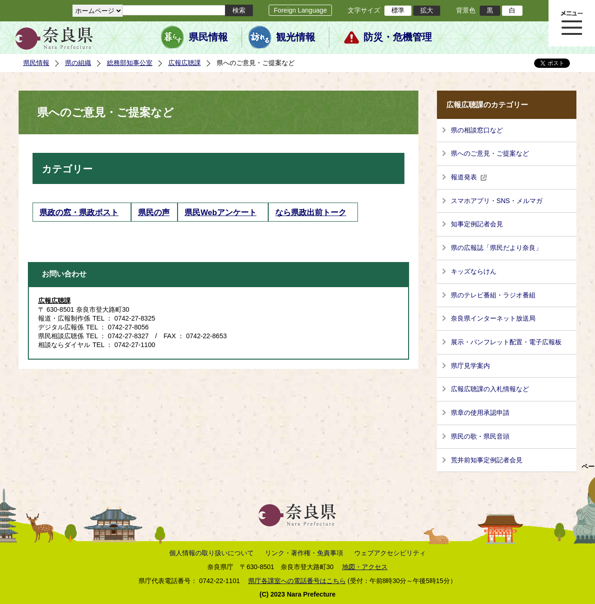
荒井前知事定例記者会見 (486, 460)
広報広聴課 (184, 62)
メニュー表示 (572, 23)
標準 (397, 10)
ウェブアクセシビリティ (390, 553)
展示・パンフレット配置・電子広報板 (506, 342)
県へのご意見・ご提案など (490, 153)
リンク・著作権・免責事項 (304, 553)
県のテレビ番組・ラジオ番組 (493, 295)
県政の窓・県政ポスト (79, 212)
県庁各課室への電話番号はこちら (297, 580)
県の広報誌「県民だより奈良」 (496, 247)
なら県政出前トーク (310, 212)
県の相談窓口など (477, 130)
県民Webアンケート (220, 212)
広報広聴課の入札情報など (490, 389)
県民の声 (154, 212)
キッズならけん (473, 271)
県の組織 (78, 62)
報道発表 (469, 177)
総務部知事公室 (129, 62)
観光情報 (295, 37)
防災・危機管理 (398, 37)
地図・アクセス (365, 567)
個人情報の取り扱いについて (211, 553)
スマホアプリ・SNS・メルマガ (496, 200)
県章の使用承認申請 (480, 412)
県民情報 (208, 37)
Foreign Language (300, 10)
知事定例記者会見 (477, 224)
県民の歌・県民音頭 (480, 436)
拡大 (426, 10)
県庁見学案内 (470, 365)
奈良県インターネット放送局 (493, 318)
